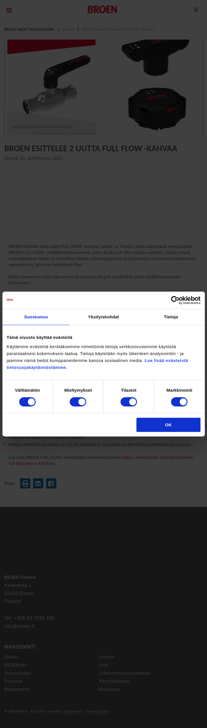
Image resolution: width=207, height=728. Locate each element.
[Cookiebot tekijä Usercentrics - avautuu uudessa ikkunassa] (175, 300)
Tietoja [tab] (171, 316)
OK (168, 424)
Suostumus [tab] (36, 316)
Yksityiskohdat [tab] (103, 316)
